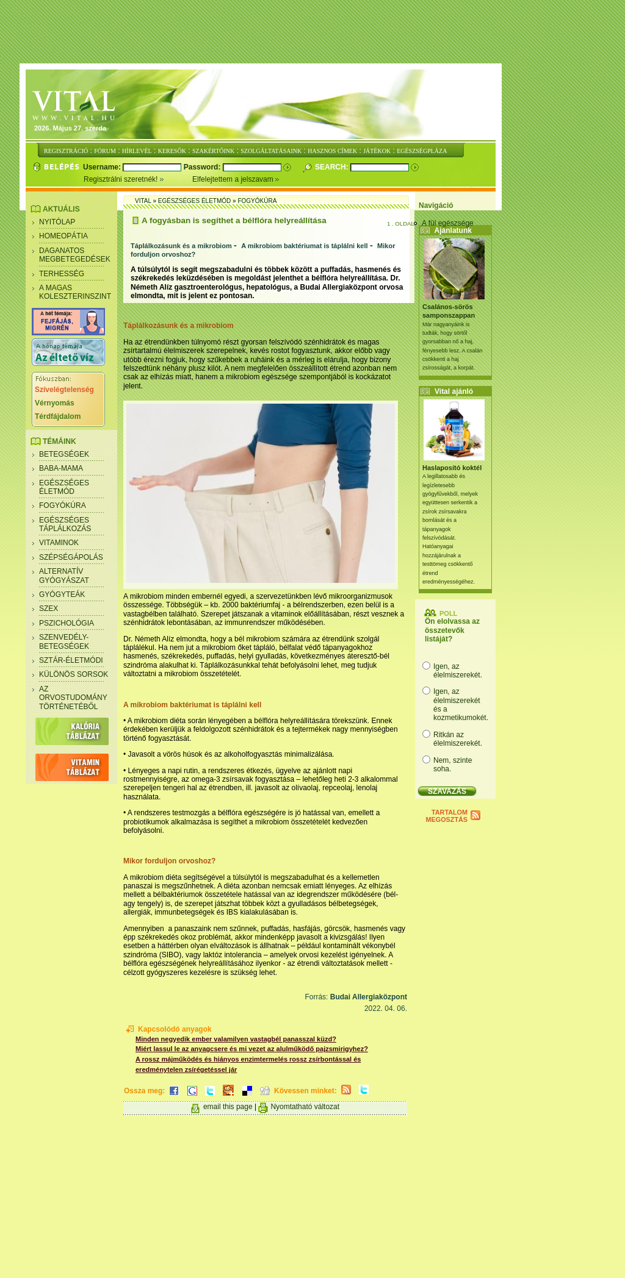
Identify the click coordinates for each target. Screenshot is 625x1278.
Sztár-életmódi (71, 660)
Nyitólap (57, 222)
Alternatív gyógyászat (64, 575)
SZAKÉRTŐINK (213, 151)
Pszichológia (66, 623)
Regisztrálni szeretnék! (138, 179)
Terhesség (61, 274)
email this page (228, 1106)
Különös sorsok (73, 674)
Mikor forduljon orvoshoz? (169, 861)
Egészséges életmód (64, 487)
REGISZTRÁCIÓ (66, 151)
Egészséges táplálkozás (65, 524)
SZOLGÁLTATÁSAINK (271, 151)
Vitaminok (59, 542)
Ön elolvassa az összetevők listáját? (452, 630)
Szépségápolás (71, 557)
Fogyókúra (62, 505)
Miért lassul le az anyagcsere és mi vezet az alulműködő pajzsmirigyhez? (251, 1048)
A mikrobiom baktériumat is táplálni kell (304, 245)
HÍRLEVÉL (137, 151)
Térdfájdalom (58, 416)
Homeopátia (63, 236)
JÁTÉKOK (377, 151)
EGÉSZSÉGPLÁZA (422, 151)
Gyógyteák (62, 594)
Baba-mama (61, 468)
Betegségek (64, 454)
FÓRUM (105, 151)
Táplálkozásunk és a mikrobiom (181, 245)
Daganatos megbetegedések (74, 254)
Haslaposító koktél (452, 467)
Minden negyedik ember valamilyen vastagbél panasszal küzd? (235, 1039)
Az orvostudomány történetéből (73, 698)
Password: (203, 167)
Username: (103, 167)
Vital (143, 201)
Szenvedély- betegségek (64, 641)
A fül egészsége (448, 223)
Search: (332, 167)
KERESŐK (172, 151)
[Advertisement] (312, 32)
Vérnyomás (54, 403)
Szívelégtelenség (64, 389)
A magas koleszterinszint (75, 292)
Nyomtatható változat (304, 1106)
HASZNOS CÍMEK (332, 151)
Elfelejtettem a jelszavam (236, 179)
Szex (48, 608)
